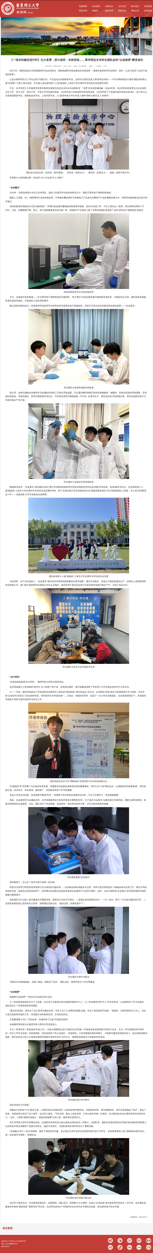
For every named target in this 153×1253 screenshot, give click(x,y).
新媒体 (95, 11)
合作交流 (122, 6)
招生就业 (135, 6)
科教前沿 (109, 6)
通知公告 (135, 11)
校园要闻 (83, 6)
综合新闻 (96, 6)
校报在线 (122, 11)
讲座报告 (148, 11)
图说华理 (83, 11)
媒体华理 (109, 11)
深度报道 (148, 6)
